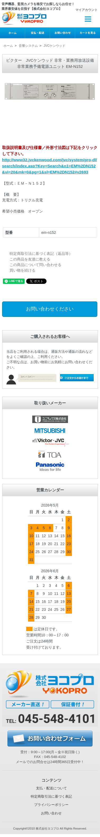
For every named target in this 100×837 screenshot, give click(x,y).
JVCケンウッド (55, 46)
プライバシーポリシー (51, 805)
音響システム (28, 46)
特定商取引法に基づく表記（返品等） (41, 253)
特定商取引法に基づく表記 (51, 796)
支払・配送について (51, 788)
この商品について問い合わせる (35, 265)
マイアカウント (84, 10)
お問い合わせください (50, 309)
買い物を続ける (22, 270)
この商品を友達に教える (30, 259)
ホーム (8, 46)
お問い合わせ (51, 813)
